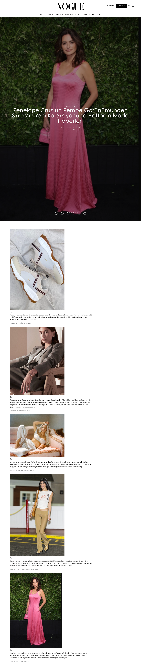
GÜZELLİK (50, 14)
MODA (42, 14)
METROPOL (69, 14)
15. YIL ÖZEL (96, 14)
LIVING (77, 14)
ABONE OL (122, 5)
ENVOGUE (59, 14)
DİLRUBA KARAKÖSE (73, 128)
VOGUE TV (86, 14)
